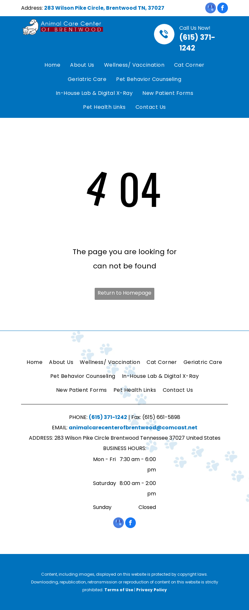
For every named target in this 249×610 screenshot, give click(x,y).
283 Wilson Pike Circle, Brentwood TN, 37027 (104, 8)
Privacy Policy (151, 590)
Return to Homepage (124, 293)
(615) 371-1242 (108, 417)
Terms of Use (118, 590)
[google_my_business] (210, 9)
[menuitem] (52, 65)
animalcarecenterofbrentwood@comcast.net (133, 427)
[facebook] (222, 9)
